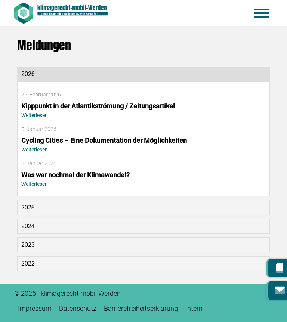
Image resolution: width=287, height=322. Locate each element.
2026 (28, 74)
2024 (28, 226)
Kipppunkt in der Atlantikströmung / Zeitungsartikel (98, 106)
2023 (28, 245)
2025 (28, 207)
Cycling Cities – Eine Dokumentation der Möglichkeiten (104, 140)
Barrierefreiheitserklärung (141, 308)
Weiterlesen (34, 115)
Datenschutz (77, 308)
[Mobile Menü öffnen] (261, 13)
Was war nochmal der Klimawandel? (75, 175)
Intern (194, 308)
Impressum (35, 308)
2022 (28, 263)
